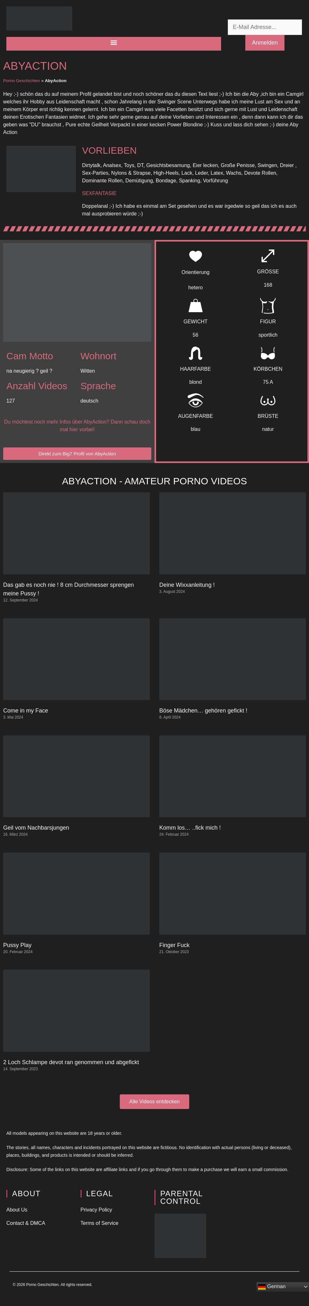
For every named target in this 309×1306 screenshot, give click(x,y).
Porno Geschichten (21, 80)
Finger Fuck (174, 945)
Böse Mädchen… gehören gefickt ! (203, 710)
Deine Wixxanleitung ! (187, 585)
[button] (113, 42)
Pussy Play (17, 945)
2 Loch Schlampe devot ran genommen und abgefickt (71, 1062)
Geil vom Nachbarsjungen (36, 828)
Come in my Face (25, 710)
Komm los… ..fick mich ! (190, 828)
